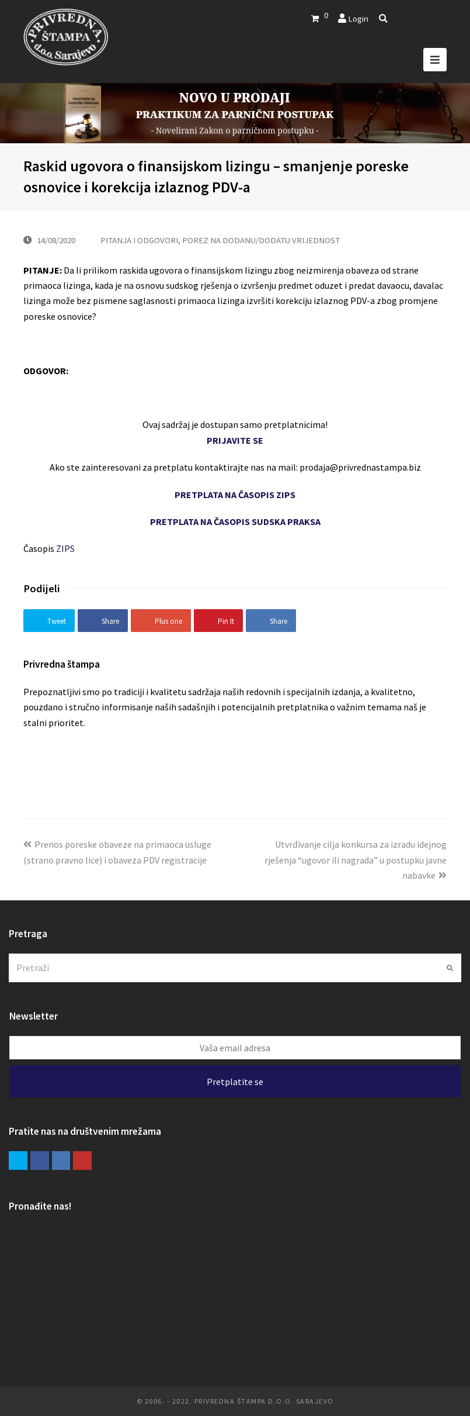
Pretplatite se (235, 1081)
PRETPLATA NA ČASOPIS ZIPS (235, 494)
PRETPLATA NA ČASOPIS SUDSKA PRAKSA (235, 521)
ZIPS (65, 548)
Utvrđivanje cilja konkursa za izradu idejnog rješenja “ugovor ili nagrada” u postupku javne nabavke (355, 859)
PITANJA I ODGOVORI (139, 240)
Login (358, 18)
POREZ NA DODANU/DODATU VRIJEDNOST (261, 240)
